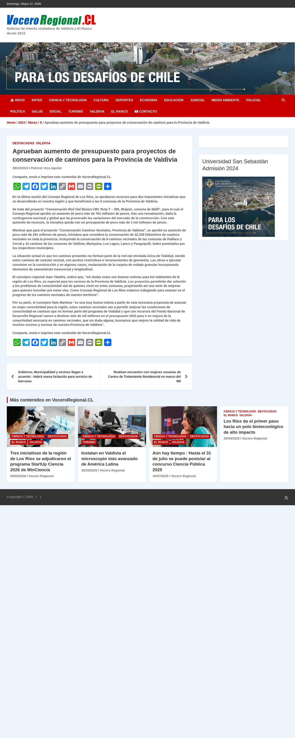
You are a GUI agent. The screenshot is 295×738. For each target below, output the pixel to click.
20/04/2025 (231, 438)
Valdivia (97, 111)
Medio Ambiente (225, 100)
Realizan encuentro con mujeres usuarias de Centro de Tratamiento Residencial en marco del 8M (144, 376)
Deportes (124, 100)
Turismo (75, 111)
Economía (148, 100)
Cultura (101, 100)
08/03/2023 (20, 168)
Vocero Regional (41, 476)
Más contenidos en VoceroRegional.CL (52, 399)
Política (17, 111)
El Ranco (119, 111)
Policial (253, 100)
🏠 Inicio (17, 100)
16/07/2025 (160, 476)
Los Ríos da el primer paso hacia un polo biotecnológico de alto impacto (253, 427)
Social (56, 111)
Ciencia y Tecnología (68, 100)
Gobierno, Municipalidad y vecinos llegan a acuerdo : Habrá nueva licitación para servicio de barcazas (55, 376)
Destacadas (23, 143)
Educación (173, 100)
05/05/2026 (18, 476)
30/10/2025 (89, 470)
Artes (37, 100)
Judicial (197, 100)
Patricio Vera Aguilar (46, 168)
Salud (37, 111)
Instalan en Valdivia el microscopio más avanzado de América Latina (109, 458)
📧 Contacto (145, 111)
